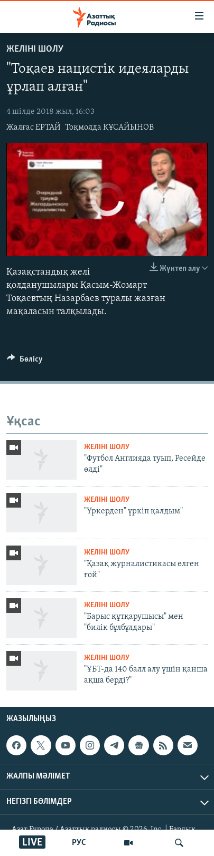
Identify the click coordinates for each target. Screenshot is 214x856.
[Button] (25, 362)
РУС (79, 843)
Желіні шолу (34, 49)
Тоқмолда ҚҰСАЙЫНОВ (109, 127)
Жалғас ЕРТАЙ (33, 127)
